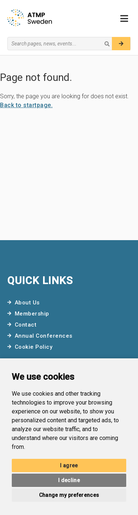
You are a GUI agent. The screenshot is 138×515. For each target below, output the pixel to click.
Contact (26, 324)
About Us (27, 302)
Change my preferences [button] (69, 495)
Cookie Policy (34, 347)
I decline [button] (69, 480)
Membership (32, 313)
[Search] (121, 43)
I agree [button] (69, 465)
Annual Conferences (43, 335)
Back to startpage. (26, 105)
